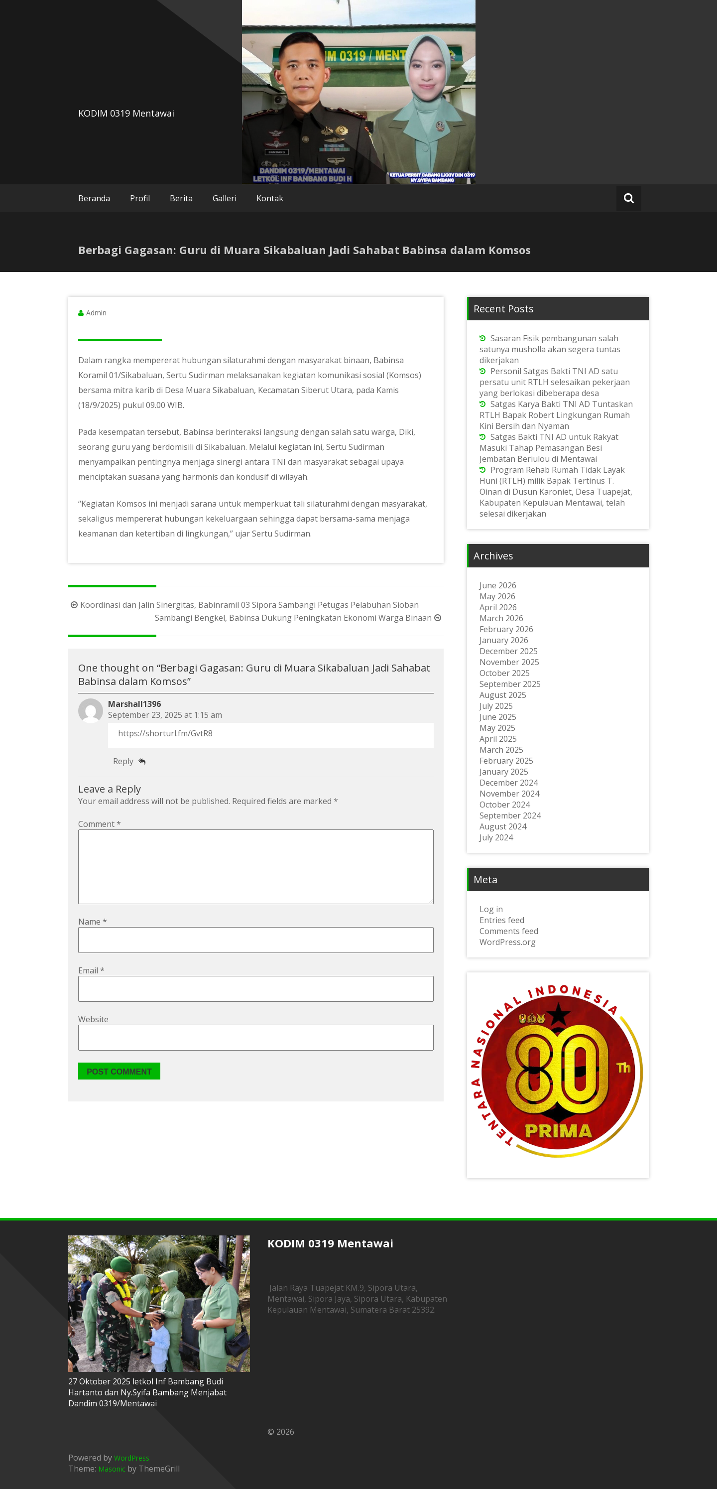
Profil (140, 198)
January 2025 (503, 771)
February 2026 (506, 629)
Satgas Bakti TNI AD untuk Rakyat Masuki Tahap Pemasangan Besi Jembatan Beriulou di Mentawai (548, 447)
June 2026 (497, 585)
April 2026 (498, 607)
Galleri (225, 198)
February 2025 (506, 760)
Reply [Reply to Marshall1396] (123, 761)
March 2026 (501, 618)
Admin (96, 312)
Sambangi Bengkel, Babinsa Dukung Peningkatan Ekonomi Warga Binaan (299, 617)
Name (92, 937)
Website (93, 1035)
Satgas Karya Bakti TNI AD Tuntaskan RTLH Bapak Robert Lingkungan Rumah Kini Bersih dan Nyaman (556, 415)
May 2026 (497, 596)
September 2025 (510, 683)
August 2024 (502, 826)
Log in (491, 909)
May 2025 (497, 727)
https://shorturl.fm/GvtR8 (165, 733)
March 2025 (501, 749)
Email (91, 986)
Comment (99, 823)
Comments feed (508, 931)
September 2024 (510, 815)
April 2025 (498, 738)
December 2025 (508, 651)
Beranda (94, 198)
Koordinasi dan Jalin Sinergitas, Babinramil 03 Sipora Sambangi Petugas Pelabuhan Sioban (243, 604)
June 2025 (497, 716)
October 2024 (504, 804)
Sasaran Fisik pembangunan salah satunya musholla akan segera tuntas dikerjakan (549, 349)
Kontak (269, 198)
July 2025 (496, 705)
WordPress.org (507, 942)
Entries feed (501, 920)
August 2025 (502, 694)
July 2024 (496, 837)
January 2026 (503, 640)
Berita (181, 198)
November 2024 (509, 793)
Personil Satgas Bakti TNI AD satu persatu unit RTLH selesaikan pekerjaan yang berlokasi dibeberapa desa (554, 382)
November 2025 (509, 662)
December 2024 (508, 782)
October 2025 (504, 673)
